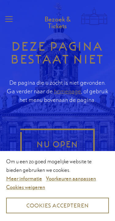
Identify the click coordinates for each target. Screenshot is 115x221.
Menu (8, 19)
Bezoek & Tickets (57, 22)
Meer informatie (24, 178)
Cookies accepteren (57, 205)
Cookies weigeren (25, 187)
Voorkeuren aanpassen (71, 178)
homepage (67, 91)
